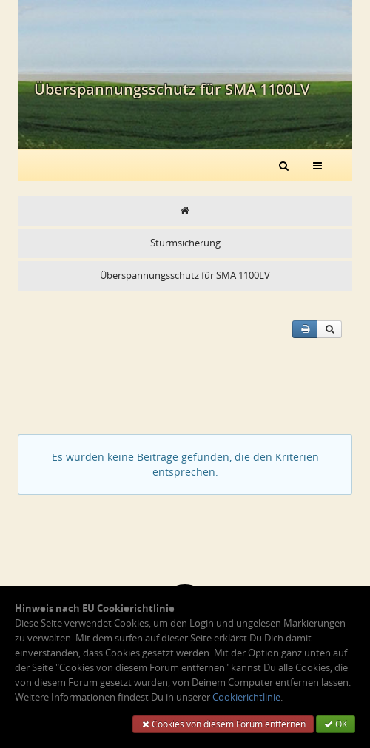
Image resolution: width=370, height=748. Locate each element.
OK (335, 724)
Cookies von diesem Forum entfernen (223, 724)
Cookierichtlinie (246, 697)
